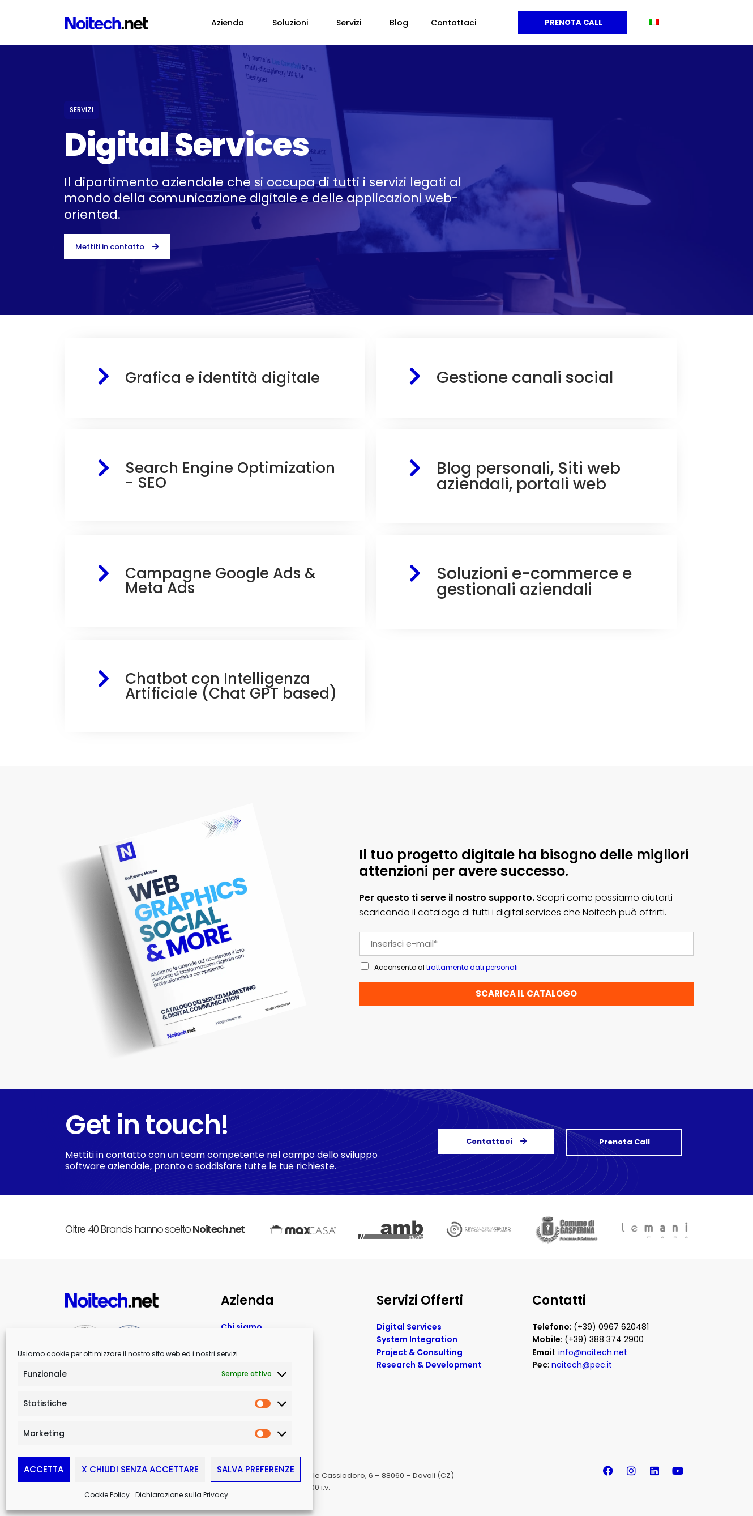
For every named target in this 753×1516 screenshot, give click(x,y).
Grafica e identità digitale (222, 378)
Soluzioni (293, 22)
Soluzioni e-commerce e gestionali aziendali (534, 582)
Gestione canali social (525, 378)
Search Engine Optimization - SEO (230, 475)
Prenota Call (572, 22)
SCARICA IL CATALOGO (526, 993)
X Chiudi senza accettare (140, 1469)
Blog (399, 22)
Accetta (43, 1469)
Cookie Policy (107, 1495)
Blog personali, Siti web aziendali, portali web (529, 476)
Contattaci (453, 22)
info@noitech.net (592, 1352)
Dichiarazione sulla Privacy (181, 1495)
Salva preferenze (255, 1469)
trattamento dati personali (472, 967)
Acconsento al (446, 967)
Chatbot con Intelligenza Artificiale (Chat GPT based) (231, 686)
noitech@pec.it (581, 1364)
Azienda (230, 22)
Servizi (351, 22)
